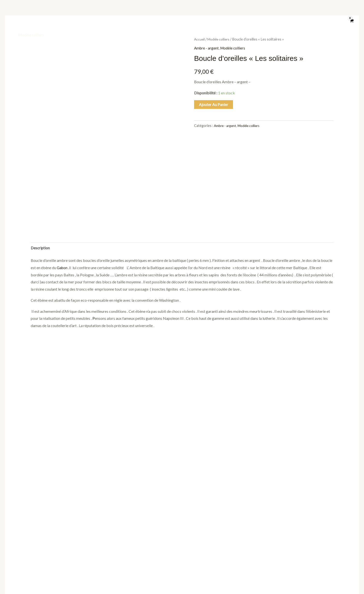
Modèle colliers (31, 34)
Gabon (62, 205)
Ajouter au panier (213, 104)
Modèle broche (270, 11)
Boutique (25, 11)
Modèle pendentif (195, 11)
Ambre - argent (206, 48)
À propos (78, 11)
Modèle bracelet (234, 11)
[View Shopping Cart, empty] (351, 23)
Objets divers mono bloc (116, 11)
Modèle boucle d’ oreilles (313, 11)
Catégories (52, 11)
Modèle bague (158, 11)
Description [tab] (40, 184)
